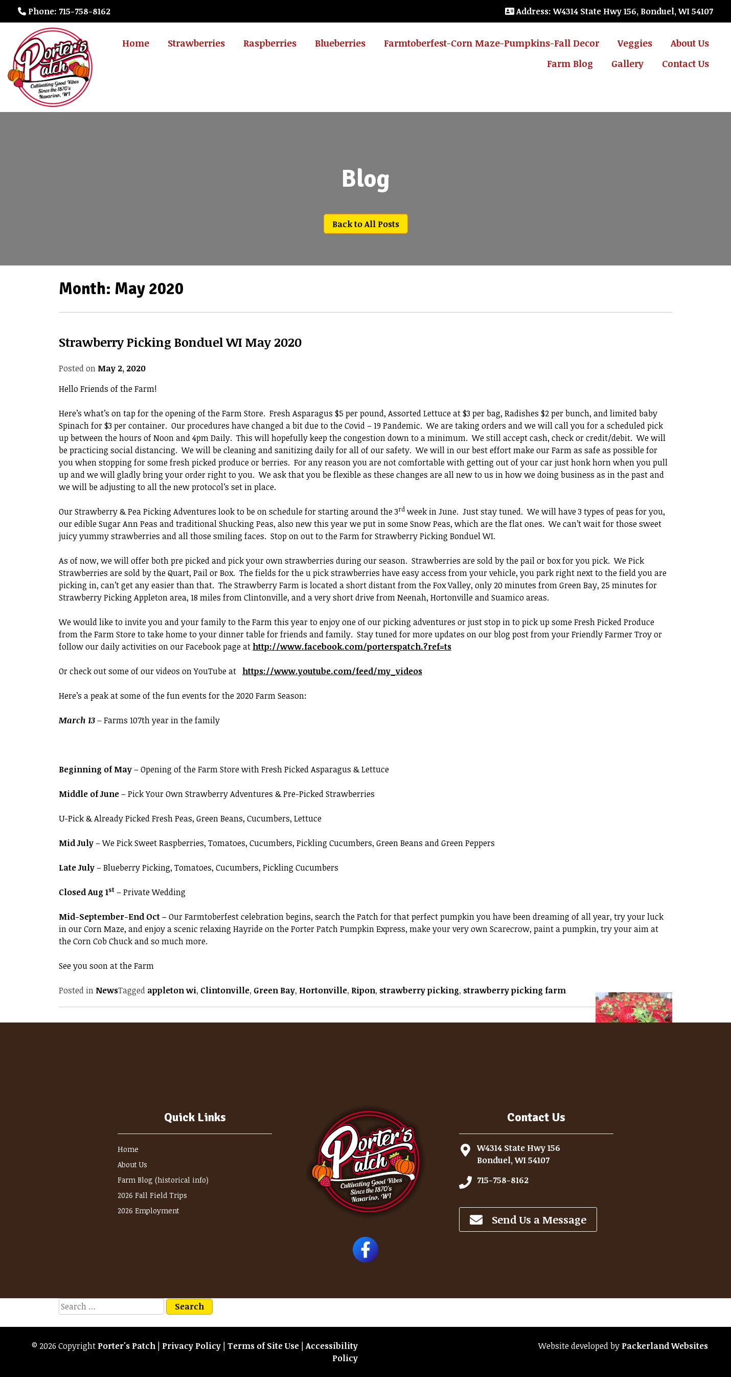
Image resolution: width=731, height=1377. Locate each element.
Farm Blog (570, 63)
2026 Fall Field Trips (152, 1195)
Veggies (635, 43)
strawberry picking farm (514, 990)
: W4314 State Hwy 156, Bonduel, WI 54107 (609, 11)
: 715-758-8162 (64, 11)
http (352, 646)
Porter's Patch (126, 1345)
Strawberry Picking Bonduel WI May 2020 (180, 342)
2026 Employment (148, 1210)
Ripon (363, 990)
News (107, 990)
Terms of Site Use (263, 1345)
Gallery (627, 63)
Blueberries (340, 43)
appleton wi (171, 990)
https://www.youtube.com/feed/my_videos (332, 671)
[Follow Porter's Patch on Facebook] (365, 1259)
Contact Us (685, 63)
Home (135, 43)
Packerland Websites (665, 1345)
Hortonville (323, 990)
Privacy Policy (191, 1345)
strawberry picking (419, 990)
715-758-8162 (503, 1180)
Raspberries (269, 43)
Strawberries (196, 43)
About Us (690, 43)
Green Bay (274, 990)
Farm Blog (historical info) (163, 1180)
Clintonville (224, 990)
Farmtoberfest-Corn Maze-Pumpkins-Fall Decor (491, 43)
